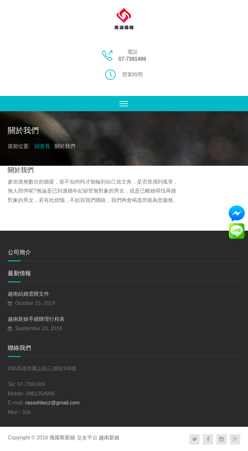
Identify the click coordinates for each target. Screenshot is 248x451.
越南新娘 (109, 437)
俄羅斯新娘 (62, 437)
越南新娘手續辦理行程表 (36, 319)
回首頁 (42, 146)
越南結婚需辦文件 (28, 294)
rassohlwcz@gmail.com (52, 402)
